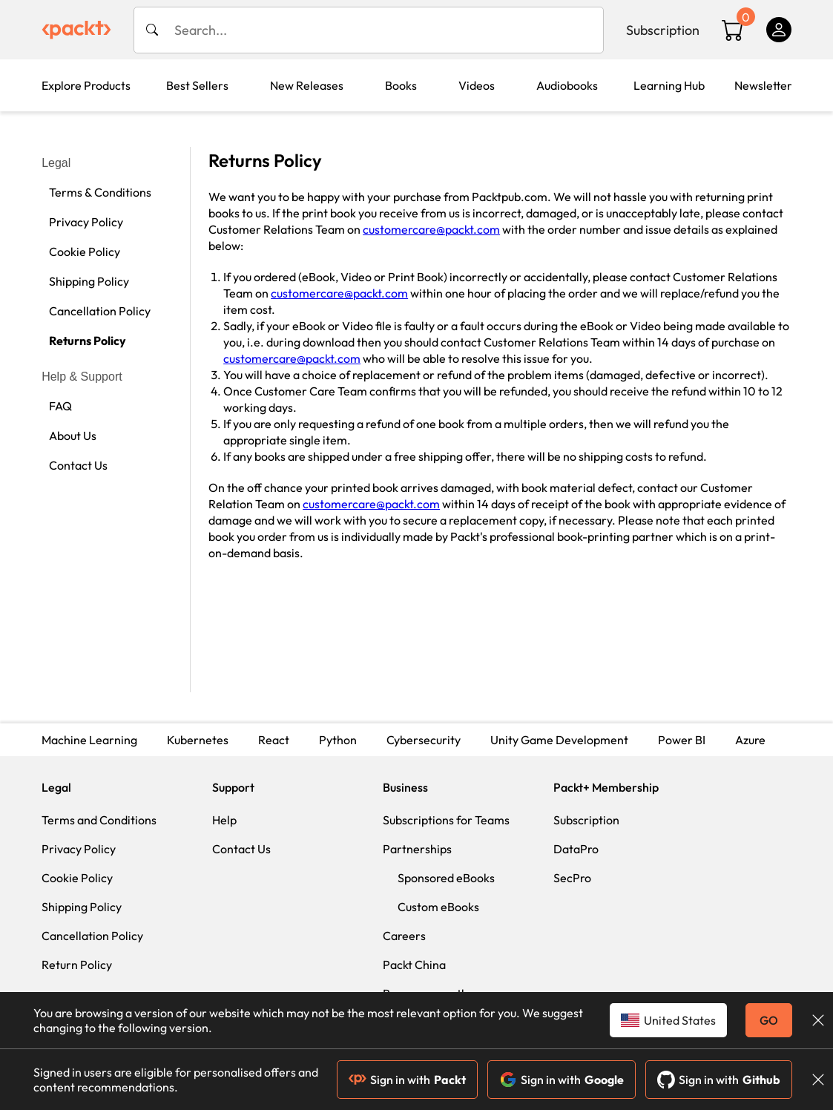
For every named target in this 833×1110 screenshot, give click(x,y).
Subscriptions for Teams (446, 819)
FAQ (60, 405)
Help (224, 819)
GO (769, 1020)
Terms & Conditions (100, 192)
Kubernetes (197, 739)
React (273, 739)
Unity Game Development (559, 739)
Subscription (662, 30)
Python (338, 739)
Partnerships (417, 848)
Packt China (414, 964)
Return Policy (77, 964)
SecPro (572, 877)
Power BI (681, 739)
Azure (750, 739)
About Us (72, 435)
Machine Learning (89, 739)
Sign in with (407, 1079)
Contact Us (78, 465)
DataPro (576, 848)
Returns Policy (87, 340)
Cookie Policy (84, 251)
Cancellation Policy (100, 310)
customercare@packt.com (431, 229)
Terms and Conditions (99, 819)
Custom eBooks (438, 906)
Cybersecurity (423, 739)
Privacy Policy (86, 221)
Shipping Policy (89, 281)
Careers (404, 935)
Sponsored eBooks (446, 877)
